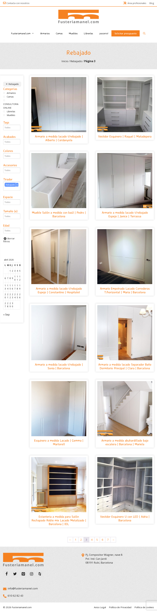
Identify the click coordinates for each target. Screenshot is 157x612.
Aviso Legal (100, 607)
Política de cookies (144, 607)
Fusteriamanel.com (24, 33)
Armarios (45, 33)
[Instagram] (31, 574)
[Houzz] (39, 574)
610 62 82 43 (15, 595)
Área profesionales (135, 3)
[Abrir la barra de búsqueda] (144, 33)
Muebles (73, 33)
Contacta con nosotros (17, 3)
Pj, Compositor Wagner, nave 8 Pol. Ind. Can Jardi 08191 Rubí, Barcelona (103, 558)
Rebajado (76, 61)
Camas (59, 33)
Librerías (88, 33)
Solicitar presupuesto (125, 33)
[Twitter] (14, 574)
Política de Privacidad (120, 607)
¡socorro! (103, 33)
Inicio (65, 61)
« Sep (6, 314)
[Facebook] (6, 574)
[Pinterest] (23, 574)
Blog (151, 3)
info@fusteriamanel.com (23, 588)
